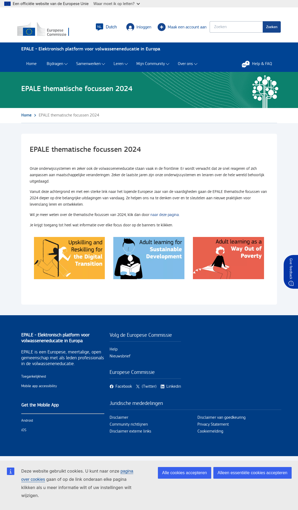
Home (31, 66)
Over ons (185, 66)
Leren (118, 66)
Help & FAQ (259, 66)
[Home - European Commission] (53, 30)
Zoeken (268, 28)
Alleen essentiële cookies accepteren (252, 472)
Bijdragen (55, 66)
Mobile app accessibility (39, 389)
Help (114, 352)
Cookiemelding (210, 433)
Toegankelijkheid (33, 379)
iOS (23, 433)
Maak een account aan (178, 28)
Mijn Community (150, 66)
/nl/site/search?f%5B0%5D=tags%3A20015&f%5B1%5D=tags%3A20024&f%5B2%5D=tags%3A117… (149, 260)
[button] (102, 28)
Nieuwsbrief (120, 358)
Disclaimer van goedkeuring (221, 420)
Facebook (123, 389)
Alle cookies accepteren (184, 472)
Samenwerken (88, 66)
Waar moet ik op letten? (116, 3)
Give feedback (291, 268)
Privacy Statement (213, 427)
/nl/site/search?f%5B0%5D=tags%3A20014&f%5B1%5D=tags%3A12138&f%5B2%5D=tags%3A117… (69, 260)
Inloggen (135, 28)
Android (27, 423)
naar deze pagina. (165, 217)
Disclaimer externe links (130, 433)
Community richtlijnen (129, 427)
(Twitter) (149, 389)
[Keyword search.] (232, 28)
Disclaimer (119, 420)
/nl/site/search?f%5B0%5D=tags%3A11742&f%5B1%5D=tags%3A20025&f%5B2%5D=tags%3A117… (228, 260)
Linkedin (173, 389)
